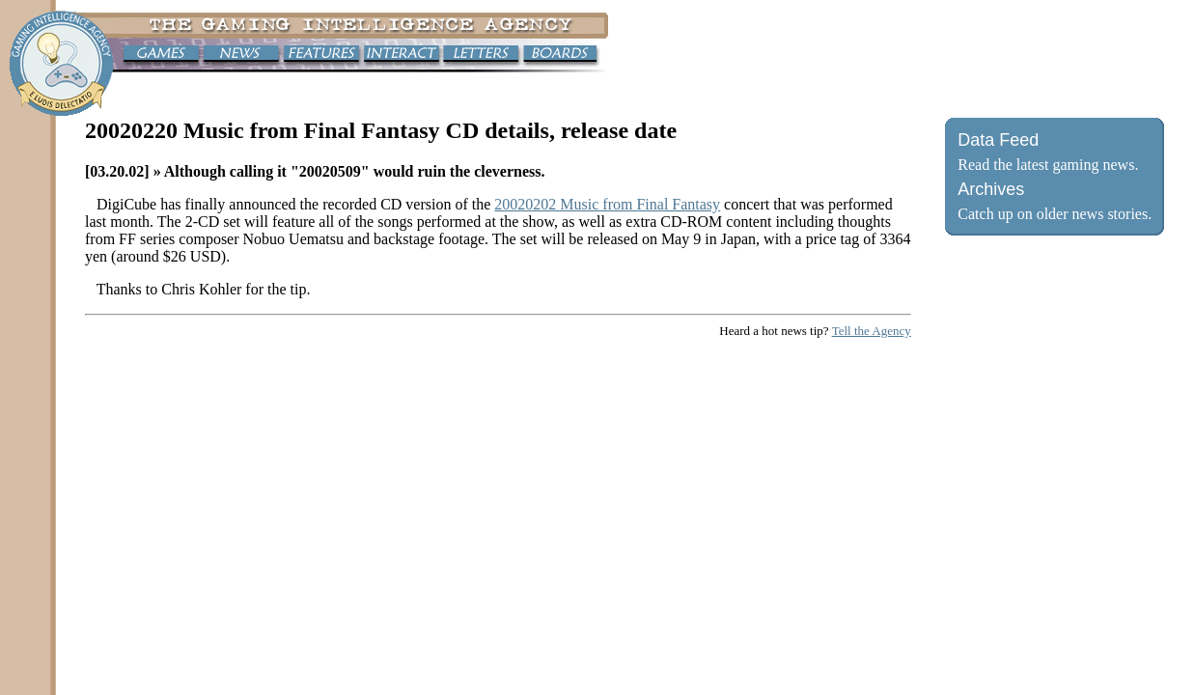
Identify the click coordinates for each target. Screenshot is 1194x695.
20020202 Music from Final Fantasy (607, 204)
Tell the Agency (871, 330)
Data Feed (998, 140)
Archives (991, 189)
